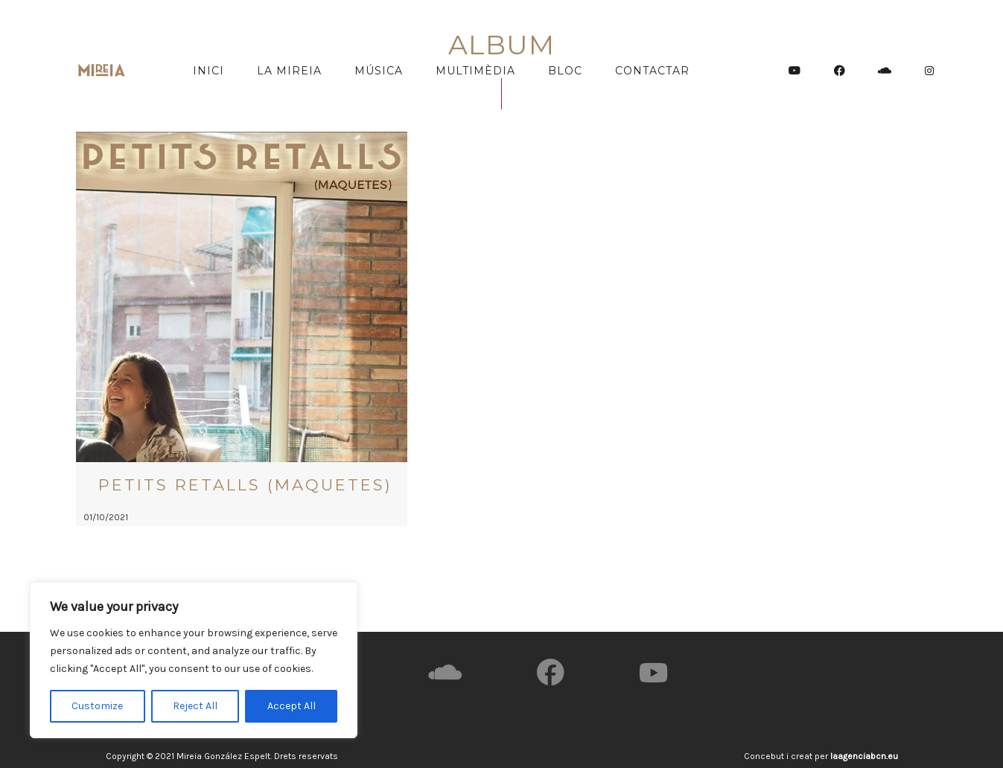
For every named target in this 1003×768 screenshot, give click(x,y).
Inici (208, 70)
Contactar (652, 70)
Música (378, 70)
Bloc (565, 70)
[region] (193, 660)
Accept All (291, 706)
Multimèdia (475, 70)
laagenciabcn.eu (864, 756)
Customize (97, 706)
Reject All (195, 706)
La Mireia (289, 70)
